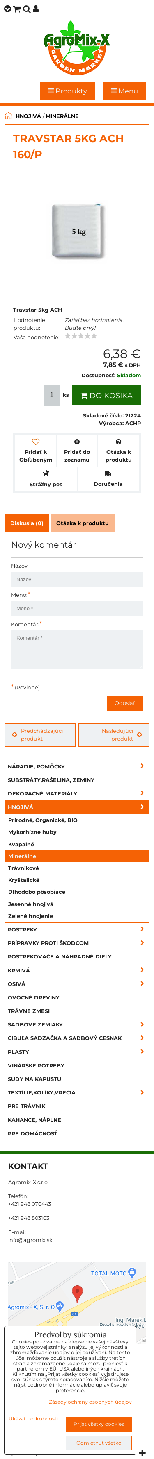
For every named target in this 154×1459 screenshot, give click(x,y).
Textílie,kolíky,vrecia (78, 1092)
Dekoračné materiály (78, 793)
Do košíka (106, 395)
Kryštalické (23, 880)
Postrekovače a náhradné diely (60, 957)
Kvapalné (21, 844)
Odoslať (125, 703)
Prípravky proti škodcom (78, 943)
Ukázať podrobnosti (33, 1418)
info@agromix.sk (30, 1240)
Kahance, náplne (34, 1120)
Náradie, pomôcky (78, 766)
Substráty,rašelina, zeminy (51, 780)
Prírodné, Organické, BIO (43, 820)
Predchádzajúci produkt (37, 735)
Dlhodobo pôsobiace (36, 892)
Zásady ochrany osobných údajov (90, 1402)
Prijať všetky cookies (99, 1424)
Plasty (78, 1052)
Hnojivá (78, 807)
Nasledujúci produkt (122, 735)
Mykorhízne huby (32, 832)
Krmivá (78, 970)
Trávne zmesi (29, 1011)
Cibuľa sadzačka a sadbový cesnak (78, 1038)
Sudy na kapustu (34, 1079)
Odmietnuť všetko (99, 1443)
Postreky (78, 929)
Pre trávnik (26, 1106)
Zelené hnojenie (30, 916)
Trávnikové (23, 868)
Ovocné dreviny (34, 998)
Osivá (78, 984)
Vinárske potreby (36, 1066)
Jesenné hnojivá (30, 904)
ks (57, 395)
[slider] (80, 336)
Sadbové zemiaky (78, 1024)
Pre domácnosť (32, 1133)
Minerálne (22, 856)
